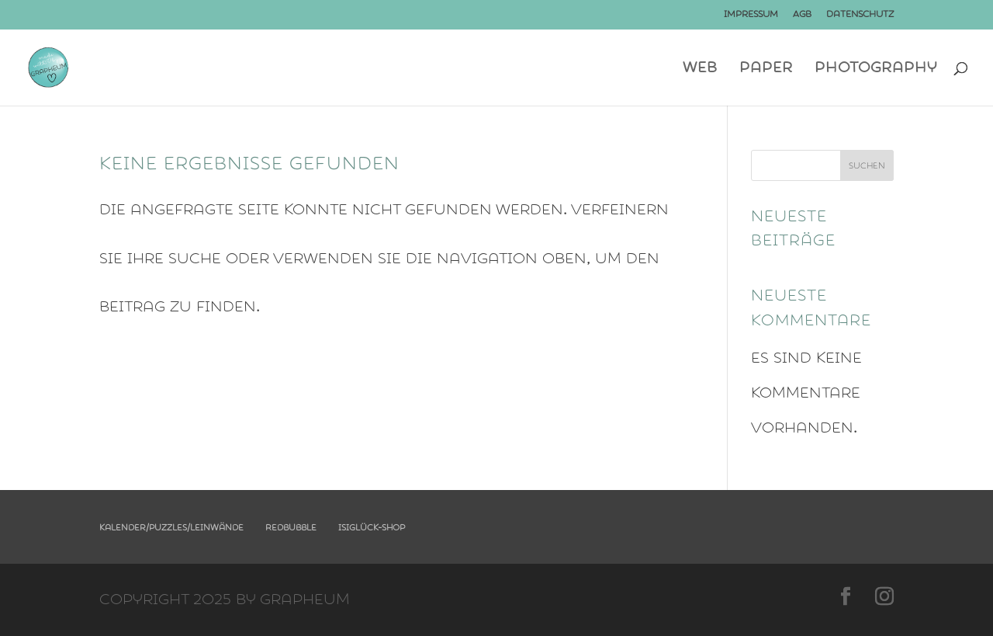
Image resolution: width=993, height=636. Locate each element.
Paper (766, 69)
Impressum (751, 14)
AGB (802, 14)
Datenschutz (860, 14)
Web (700, 69)
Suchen (867, 166)
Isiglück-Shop (371, 527)
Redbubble (291, 527)
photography (876, 69)
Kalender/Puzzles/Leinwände (171, 527)
